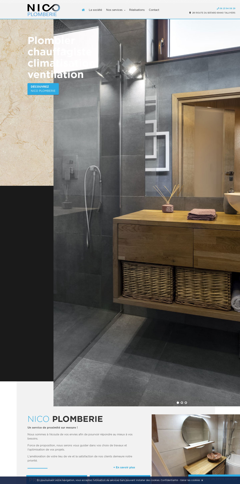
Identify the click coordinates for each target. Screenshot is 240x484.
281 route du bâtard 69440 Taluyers (212, 13)
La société (95, 10)
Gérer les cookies (190, 480)
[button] (178, 403)
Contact (154, 10)
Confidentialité (169, 480)
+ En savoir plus (124, 467)
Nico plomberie (43, 88)
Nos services (114, 10)
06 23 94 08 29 (226, 8)
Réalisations (137, 10)
